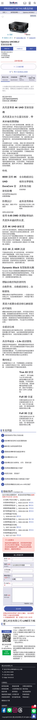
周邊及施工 (25, 697)
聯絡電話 (7, 575)
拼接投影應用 (6, 697)
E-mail (6, 583)
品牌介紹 (23, 78)
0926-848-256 (23, 508)
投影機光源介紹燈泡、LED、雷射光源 (18, 462)
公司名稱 (7, 570)
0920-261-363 (23, 505)
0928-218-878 (23, 503)
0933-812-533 (23, 519)
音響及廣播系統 (27, 686)
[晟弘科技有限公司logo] (13, 4)
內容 (5, 595)
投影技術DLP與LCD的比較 (14, 435)
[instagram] (15, 712)
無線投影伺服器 (6, 694)
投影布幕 (4, 691)
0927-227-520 (11, 535)
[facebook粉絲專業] (4, 712)
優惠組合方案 (6, 700)
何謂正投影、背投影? (12, 473)
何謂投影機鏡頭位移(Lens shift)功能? (18, 484)
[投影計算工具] (29, 5)
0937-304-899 (11, 527)
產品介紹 (5, 78)
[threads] (20, 712)
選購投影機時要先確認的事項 (15, 451)
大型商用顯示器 (17, 689)
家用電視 (15, 691)
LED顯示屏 (15, 694)
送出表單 (18, 609)
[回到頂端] (33, 716)
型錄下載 (32, 78)
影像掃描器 (25, 694)
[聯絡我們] (24, 5)
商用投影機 (5, 689)
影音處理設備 (16, 697)
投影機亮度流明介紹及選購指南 (16, 441)
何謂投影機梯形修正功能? (14, 468)
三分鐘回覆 (18, 67)
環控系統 (25, 689)
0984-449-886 (23, 522)
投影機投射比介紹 (11, 457)
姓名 (5, 558)
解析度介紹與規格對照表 (13, 446)
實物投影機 (15, 686)
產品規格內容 (18, 86)
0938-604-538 (23, 511)
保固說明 (31, 38)
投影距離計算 (20, 38)
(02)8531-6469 (22, 72)
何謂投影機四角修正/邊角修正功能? (17, 479)
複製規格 (33, 16)
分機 (13, 579)
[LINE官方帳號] (9, 712)
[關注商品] (33, 707)
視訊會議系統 (26, 691)
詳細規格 (14, 78)
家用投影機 (5, 686)
